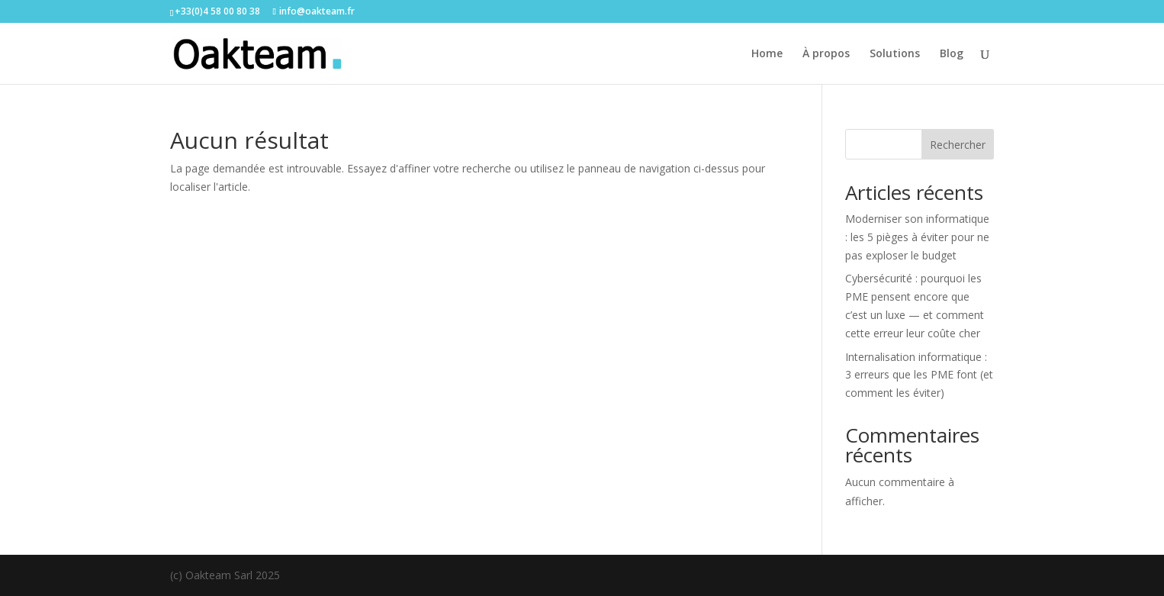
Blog (951, 54)
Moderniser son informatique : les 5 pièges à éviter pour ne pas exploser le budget (917, 237)
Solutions (895, 54)
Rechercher (958, 144)
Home (767, 54)
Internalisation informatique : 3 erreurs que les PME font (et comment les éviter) (919, 375)
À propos (826, 54)
